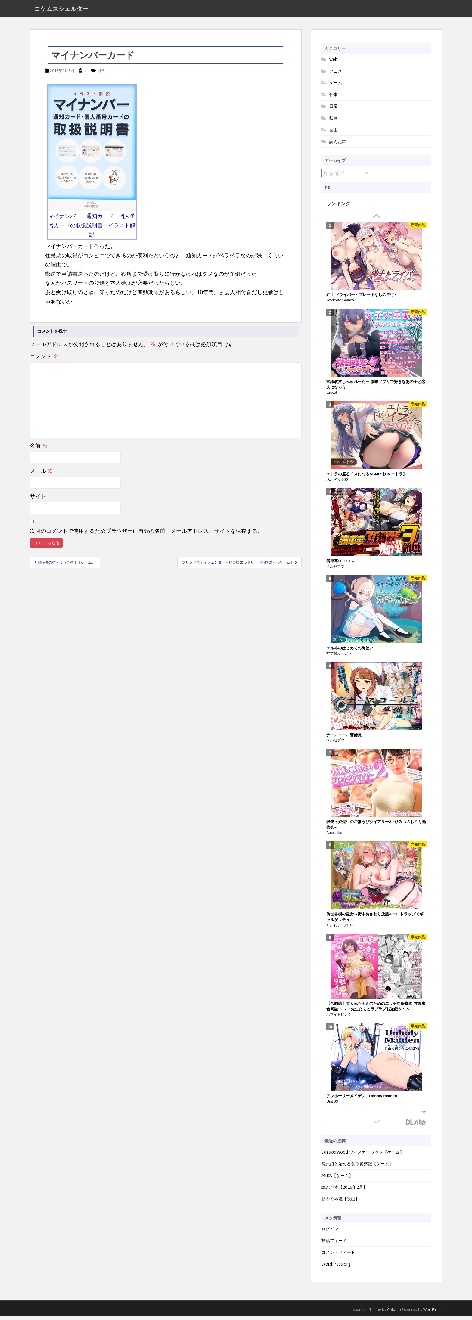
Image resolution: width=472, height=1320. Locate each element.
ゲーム (335, 86)
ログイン (329, 1233)
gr (85, 74)
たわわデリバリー (340, 929)
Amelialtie (334, 837)
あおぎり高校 (337, 483)
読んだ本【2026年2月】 (344, 1191)
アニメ (335, 75)
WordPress (432, 1313)
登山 (333, 133)
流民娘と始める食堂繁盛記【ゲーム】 (357, 1167)
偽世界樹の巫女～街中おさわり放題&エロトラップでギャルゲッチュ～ (374, 921)
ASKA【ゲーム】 (337, 1179)
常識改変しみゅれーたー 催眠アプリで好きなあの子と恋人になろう (375, 388)
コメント (44, 360)
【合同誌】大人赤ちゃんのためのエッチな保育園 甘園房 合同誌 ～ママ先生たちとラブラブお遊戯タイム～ (375, 1010)
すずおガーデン (339, 657)
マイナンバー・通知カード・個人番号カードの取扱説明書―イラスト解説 (91, 229)
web (333, 63)
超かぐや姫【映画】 (340, 1203)
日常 (101, 74)
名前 (39, 449)
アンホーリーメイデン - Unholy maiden (361, 1100)
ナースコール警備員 (344, 739)
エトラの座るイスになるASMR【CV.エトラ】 (366, 478)
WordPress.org (335, 1268)
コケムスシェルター (61, 10)
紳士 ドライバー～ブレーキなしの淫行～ (362, 299)
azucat (331, 397)
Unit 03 (332, 1105)
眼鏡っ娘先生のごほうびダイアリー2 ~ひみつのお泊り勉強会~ (376, 829)
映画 (333, 122)
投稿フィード (334, 1244)
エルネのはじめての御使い (349, 652)
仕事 (333, 98)
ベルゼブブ (335, 570)
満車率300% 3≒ (340, 565)
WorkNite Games (340, 304)
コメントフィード (338, 1256)
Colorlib (394, 1313)
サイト (38, 500)
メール (41, 474)
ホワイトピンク (339, 1018)
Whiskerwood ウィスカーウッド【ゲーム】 (362, 1156)
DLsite (416, 1126)
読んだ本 (337, 145)
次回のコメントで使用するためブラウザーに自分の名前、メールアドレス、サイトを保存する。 (146, 534)
